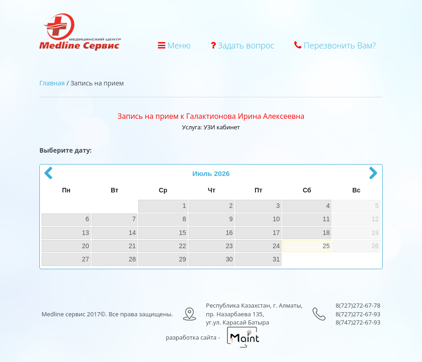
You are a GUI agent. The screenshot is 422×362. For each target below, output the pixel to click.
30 (229, 259)
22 (182, 246)
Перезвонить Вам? (335, 45)
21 (132, 246)
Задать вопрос (242, 45)
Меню (174, 45)
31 (276, 259)
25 (326, 246)
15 (182, 232)
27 (85, 259)
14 (132, 232)
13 (85, 232)
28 (132, 259)
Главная (52, 83)
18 (326, 232)
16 (229, 232)
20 (85, 246)
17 (276, 232)
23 (229, 246)
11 (326, 219)
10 (276, 219)
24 (276, 246)
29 (182, 259)
